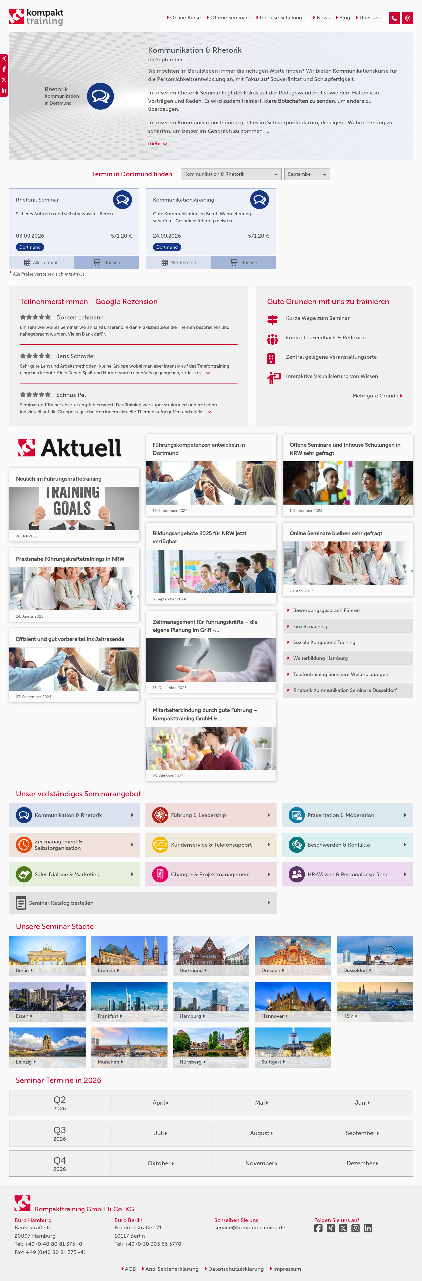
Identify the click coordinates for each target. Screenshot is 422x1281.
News (321, 18)
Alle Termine (41, 262)
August (261, 1133)
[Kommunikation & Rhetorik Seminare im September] (394, 18)
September (362, 1133)
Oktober (161, 1163)
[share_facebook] (4, 70)
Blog (342, 18)
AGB (128, 1269)
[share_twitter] (4, 80)
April (160, 1102)
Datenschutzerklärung (234, 1269)
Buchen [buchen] (106, 262)
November (261, 1163)
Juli (160, 1133)
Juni (362, 1102)
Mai (261, 1102)
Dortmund (30, 247)
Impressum (285, 1269)
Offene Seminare (228, 18)
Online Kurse (183, 18)
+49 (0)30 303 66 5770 (153, 1244)
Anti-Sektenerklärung (170, 1269)
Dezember (362, 1163)
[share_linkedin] (4, 91)
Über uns (368, 18)
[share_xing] (4, 59)
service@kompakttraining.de (249, 1227)
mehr (158, 143)
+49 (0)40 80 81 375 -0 (53, 1244)
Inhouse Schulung (279, 18)
